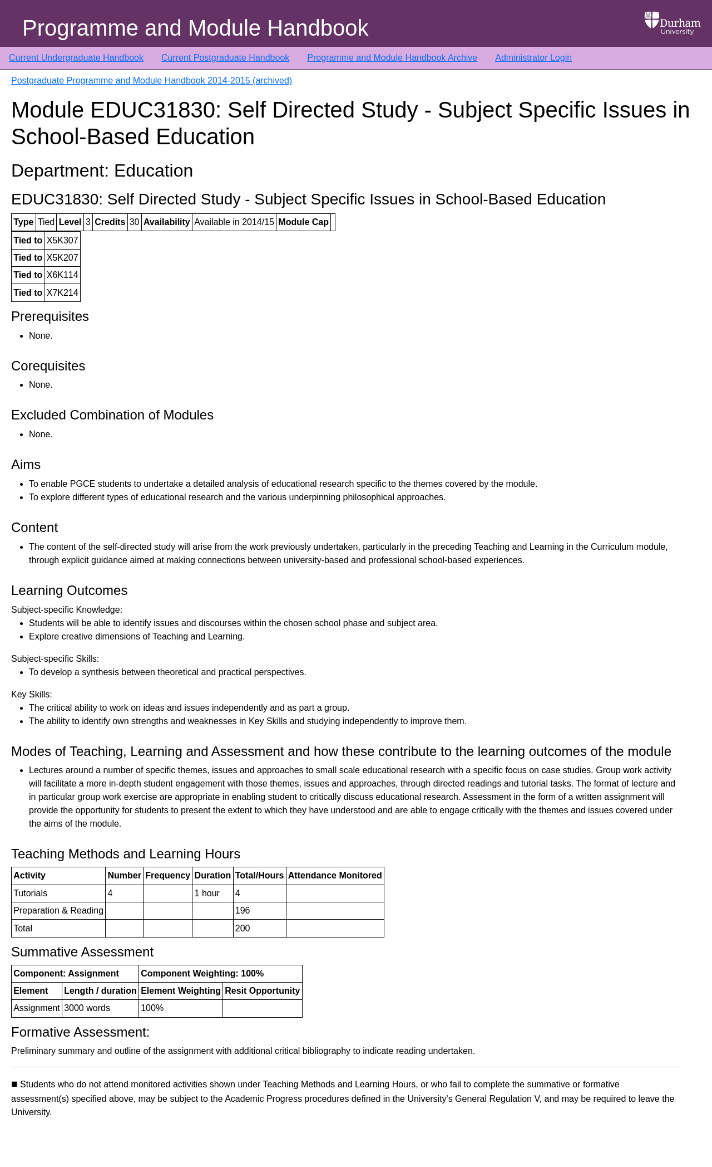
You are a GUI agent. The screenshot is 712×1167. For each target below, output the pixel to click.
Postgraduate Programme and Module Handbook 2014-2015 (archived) (151, 80)
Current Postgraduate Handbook (225, 57)
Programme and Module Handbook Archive (392, 57)
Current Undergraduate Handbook (76, 57)
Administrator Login (533, 57)
